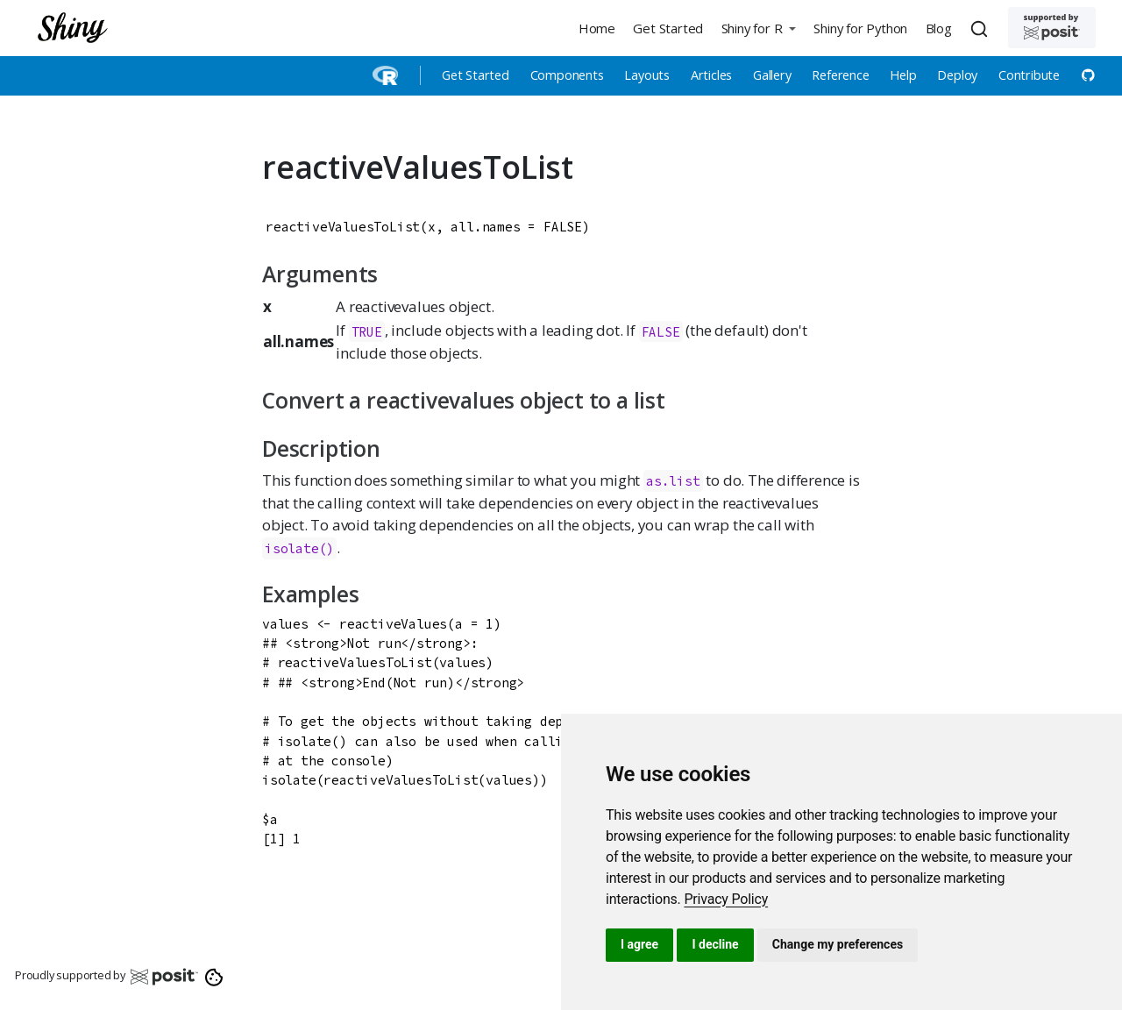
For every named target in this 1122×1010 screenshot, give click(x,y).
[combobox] (981, 28)
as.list (673, 481)
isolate (292, 548)
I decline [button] (715, 944)
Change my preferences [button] (837, 944)
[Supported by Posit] (1052, 27)
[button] (758, 28)
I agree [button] (639, 944)
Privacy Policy (726, 899)
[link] (726, 899)
